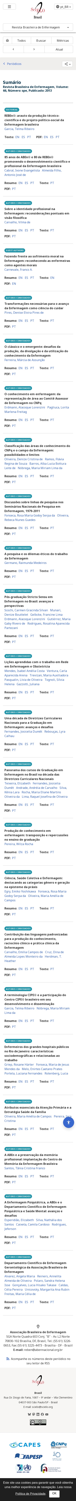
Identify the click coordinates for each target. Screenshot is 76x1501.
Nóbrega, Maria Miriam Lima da (40, 468)
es (23, 137)
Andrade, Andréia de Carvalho (36, 788)
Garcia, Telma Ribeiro (19, 129)
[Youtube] (46, 1414)
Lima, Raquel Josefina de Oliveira (44, 797)
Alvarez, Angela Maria (19, 1276)
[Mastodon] (33, 1414)
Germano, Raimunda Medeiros (25, 563)
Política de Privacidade (30, 1493)
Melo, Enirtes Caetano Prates (42, 1069)
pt (29, 137)
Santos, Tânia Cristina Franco (24, 1168)
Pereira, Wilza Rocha (18, 844)
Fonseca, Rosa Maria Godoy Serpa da (29, 515)
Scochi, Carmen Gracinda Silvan (26, 610)
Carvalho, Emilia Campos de (23, 952)
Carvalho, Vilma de (17, 222)
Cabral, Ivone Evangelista (22, 170)
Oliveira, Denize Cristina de (23, 459)
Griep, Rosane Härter (19, 1065)
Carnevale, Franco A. (18, 270)
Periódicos (11, 64)
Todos (21, 41)
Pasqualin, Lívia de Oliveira (23, 680)
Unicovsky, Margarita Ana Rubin (47, 1289)
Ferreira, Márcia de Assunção (24, 360)
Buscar (41, 41)
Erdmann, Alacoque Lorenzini (24, 407)
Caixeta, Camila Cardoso (33, 1224)
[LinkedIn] (37, 1414)
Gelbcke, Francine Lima (46, 615)
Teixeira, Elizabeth (17, 783)
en (17, 137)
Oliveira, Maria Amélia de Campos (28, 1116)
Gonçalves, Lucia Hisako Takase (34, 1285)
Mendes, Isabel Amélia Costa (24, 671)
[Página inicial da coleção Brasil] (38, 1386)
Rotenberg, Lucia (56, 1073)
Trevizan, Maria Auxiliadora (49, 675)
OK (54, 1493)
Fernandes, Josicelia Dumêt (23, 731)
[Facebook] (42, 1414)
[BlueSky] (29, 1414)
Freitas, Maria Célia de (20, 1294)
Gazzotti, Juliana (28, 684)
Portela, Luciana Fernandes (23, 1073)
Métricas (63, 41)
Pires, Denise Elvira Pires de (24, 313)
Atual (59, 49)
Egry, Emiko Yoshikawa (20, 891)
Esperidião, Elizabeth (19, 1220)
